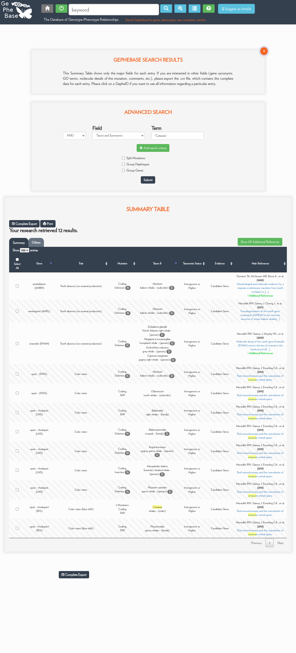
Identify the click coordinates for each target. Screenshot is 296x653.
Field (97, 128)
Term (156, 128)
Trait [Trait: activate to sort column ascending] (81, 263)
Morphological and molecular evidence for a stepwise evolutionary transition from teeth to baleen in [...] (260, 287)
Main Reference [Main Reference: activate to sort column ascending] (260, 263)
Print (48, 224)
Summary (19, 243)
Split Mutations (133, 158)
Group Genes (132, 170)
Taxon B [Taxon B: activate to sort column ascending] (157, 263)
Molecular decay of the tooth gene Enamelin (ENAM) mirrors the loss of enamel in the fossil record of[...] (260, 345)
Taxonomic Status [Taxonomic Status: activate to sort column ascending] (192, 263)
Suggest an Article (236, 9)
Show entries (25, 250)
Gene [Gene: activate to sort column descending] (39, 263)
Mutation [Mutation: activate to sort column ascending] (122, 263)
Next (280, 543)
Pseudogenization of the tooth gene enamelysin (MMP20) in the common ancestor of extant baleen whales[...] (260, 315)
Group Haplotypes (135, 164)
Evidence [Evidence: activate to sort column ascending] (220, 263)
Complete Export (24, 224)
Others (36, 242)
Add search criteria (153, 148)
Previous (256, 543)
